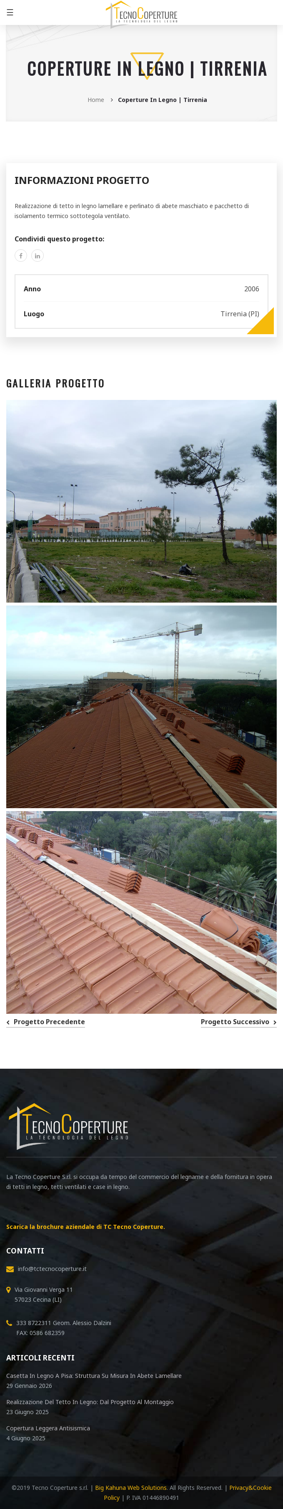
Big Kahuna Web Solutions (131, 1488)
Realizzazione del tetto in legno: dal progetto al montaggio (90, 1402)
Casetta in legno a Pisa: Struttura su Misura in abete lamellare (94, 1376)
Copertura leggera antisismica (48, 1428)
